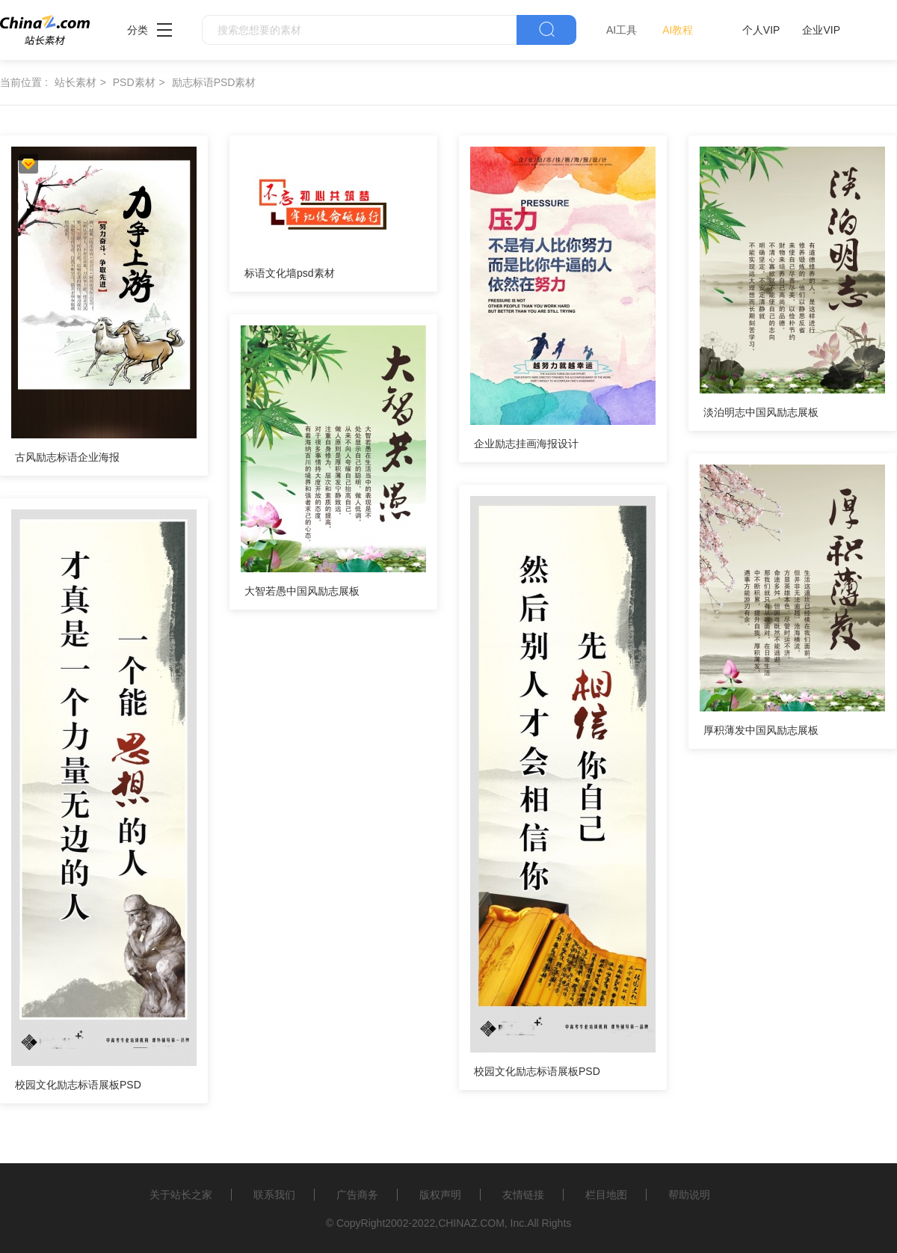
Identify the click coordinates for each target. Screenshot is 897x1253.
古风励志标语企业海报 (67, 457)
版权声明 (440, 1195)
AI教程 (677, 30)
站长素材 (75, 82)
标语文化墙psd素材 (289, 273)
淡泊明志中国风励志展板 (761, 412)
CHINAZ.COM (471, 1223)
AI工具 (621, 30)
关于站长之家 (181, 1195)
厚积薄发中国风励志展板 (761, 730)
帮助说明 (689, 1195)
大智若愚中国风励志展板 (302, 591)
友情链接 (523, 1195)
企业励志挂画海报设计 (526, 444)
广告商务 (357, 1195)
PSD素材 (134, 82)
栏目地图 (606, 1195)
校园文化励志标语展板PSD (537, 1071)
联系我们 (274, 1195)
